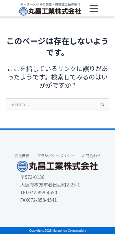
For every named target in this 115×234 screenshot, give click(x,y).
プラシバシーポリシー (55, 155)
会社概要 (21, 155)
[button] (94, 9)
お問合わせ (91, 155)
